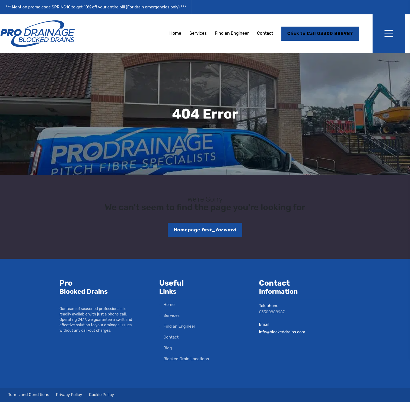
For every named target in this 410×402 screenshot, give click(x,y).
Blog (165, 348)
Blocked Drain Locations (184, 358)
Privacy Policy (69, 394)
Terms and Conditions (28, 394)
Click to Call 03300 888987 (320, 33)
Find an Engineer (232, 33)
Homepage (205, 229)
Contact (265, 33)
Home (175, 33)
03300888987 (272, 312)
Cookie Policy (101, 394)
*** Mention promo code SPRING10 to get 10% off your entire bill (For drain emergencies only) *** (95, 7)
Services (198, 33)
